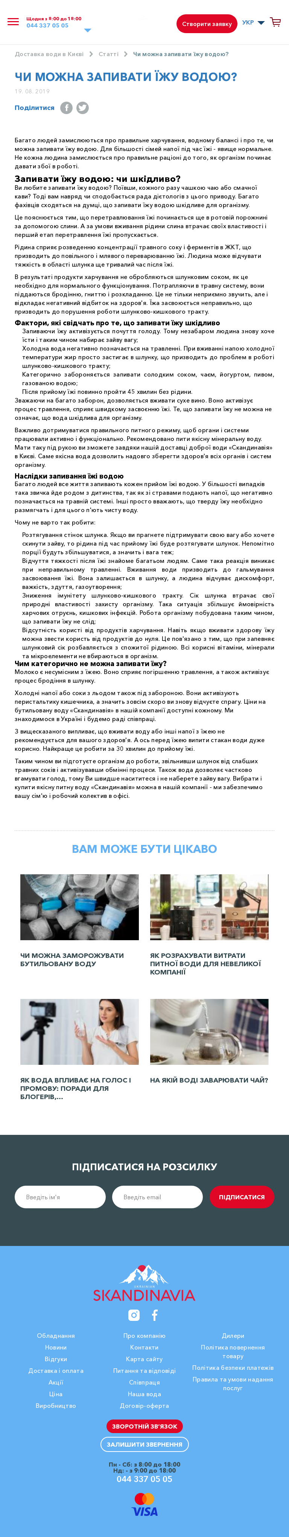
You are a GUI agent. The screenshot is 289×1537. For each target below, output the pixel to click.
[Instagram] (134, 1315)
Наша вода (144, 1394)
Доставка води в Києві (49, 54)
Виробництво (56, 1405)
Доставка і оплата (55, 1370)
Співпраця (144, 1382)
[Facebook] (155, 1315)
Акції (56, 1382)
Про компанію (144, 1335)
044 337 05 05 (47, 25)
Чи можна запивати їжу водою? (180, 54)
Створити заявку (207, 23)
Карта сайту (144, 1359)
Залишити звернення (145, 1444)
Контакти (144, 1347)
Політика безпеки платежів (233, 1367)
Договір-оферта (144, 1405)
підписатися (242, 1197)
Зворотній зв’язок (144, 1426)
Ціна (55, 1394)
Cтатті (109, 54)
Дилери (233, 1335)
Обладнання (56, 1335)
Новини (56, 1347)
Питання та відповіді (144, 1370)
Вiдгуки (56, 1359)
